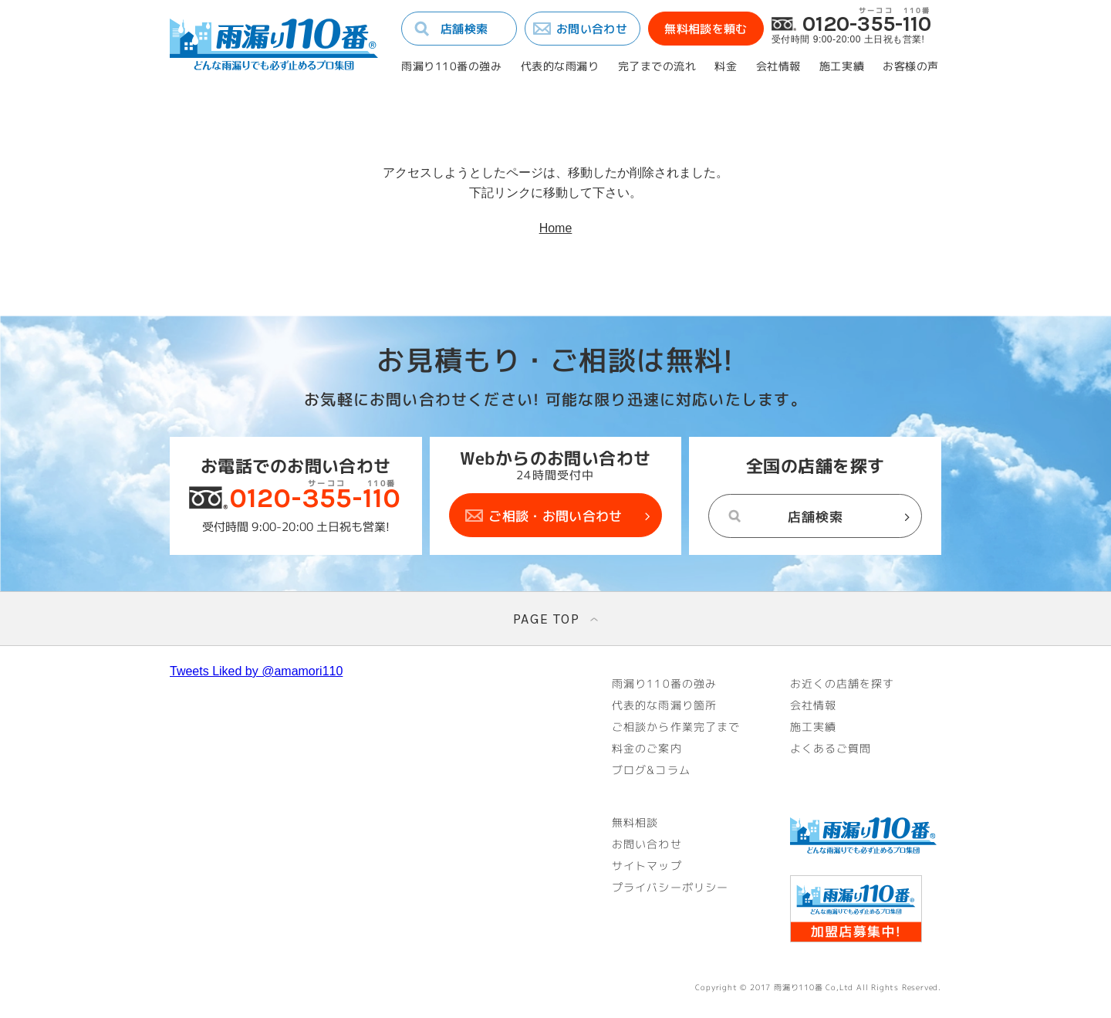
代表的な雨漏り (560, 66)
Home (555, 228)
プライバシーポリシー (670, 887)
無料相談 (635, 822)
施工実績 (841, 66)
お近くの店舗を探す (842, 683)
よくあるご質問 (831, 748)
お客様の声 (911, 66)
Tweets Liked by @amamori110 (256, 671)
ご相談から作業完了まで (676, 727)
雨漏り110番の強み (451, 66)
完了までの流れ (657, 66)
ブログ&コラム (651, 770)
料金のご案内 (647, 748)
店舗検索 (464, 29)
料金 (725, 66)
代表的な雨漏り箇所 (664, 705)
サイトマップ (647, 866)
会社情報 (778, 66)
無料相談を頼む (705, 29)
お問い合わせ (591, 29)
